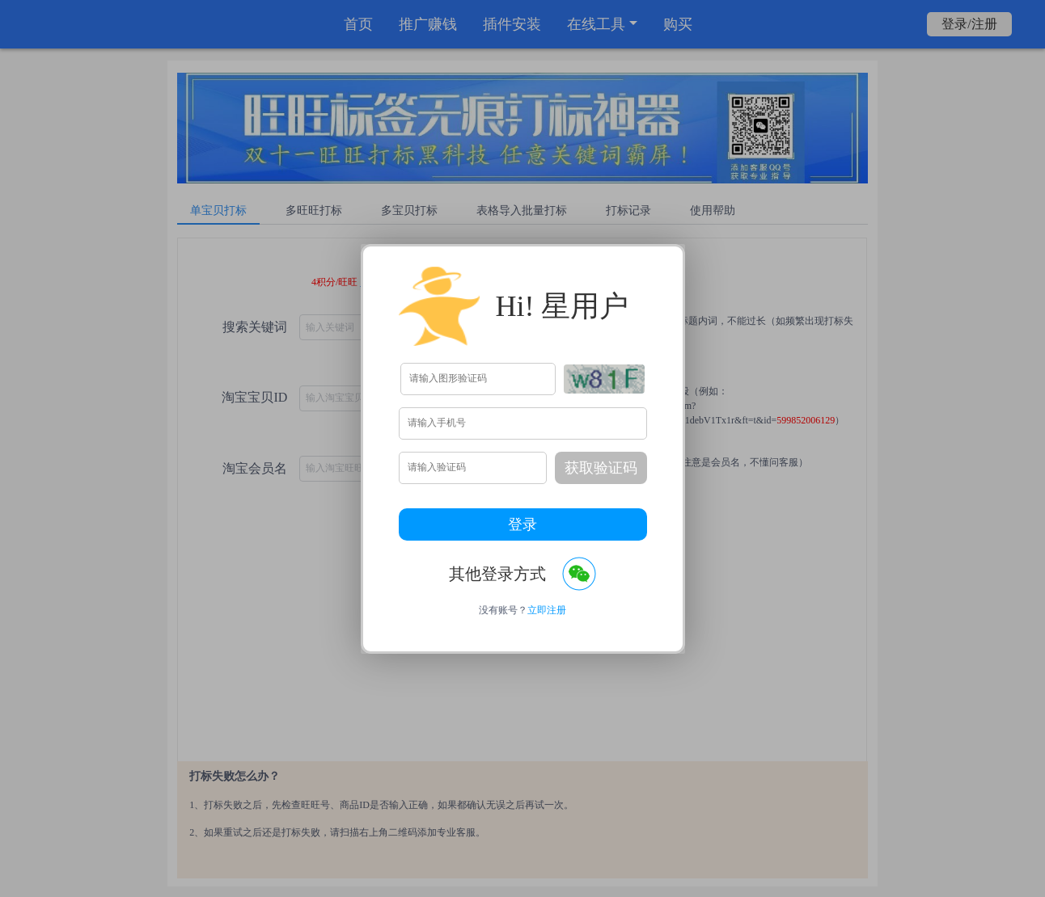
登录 (522, 524)
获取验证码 (601, 468)
